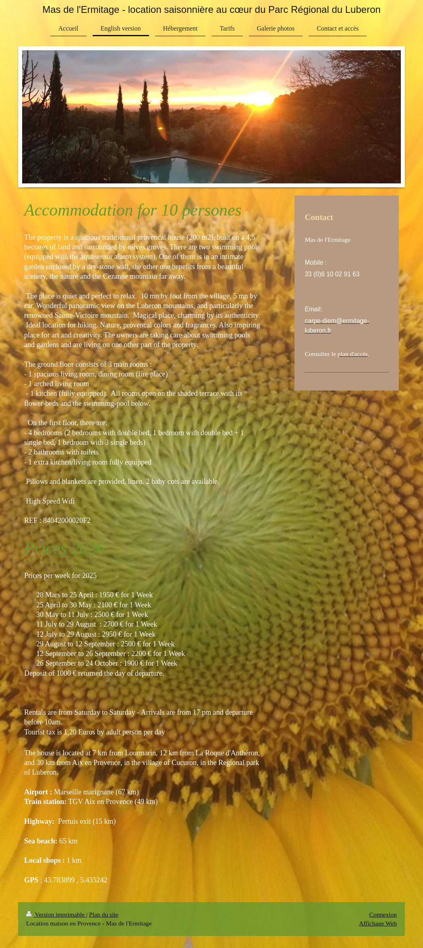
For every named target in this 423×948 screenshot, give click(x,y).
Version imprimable (56, 914)
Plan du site (103, 914)
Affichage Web (378, 923)
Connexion (383, 914)
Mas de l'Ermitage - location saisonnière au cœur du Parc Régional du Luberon (211, 9)
